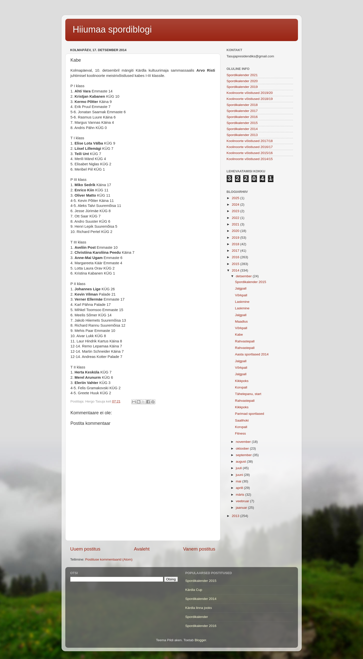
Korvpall (241, 387)
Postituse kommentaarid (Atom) (109, 559)
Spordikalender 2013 (242, 135)
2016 (236, 257)
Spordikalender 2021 (242, 75)
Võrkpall (241, 295)
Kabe (239, 334)
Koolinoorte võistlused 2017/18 (250, 141)
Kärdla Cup (193, 590)
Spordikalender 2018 (242, 105)
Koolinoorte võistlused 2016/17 (250, 147)
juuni (240, 475)
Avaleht (142, 549)
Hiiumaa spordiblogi (112, 29)
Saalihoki (242, 420)
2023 (236, 211)
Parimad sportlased (249, 414)
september (244, 455)
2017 (236, 250)
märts (240, 494)
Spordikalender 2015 (242, 123)
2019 (236, 237)
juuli (239, 468)
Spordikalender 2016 (242, 117)
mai (239, 481)
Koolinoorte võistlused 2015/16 (250, 153)
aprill (240, 488)
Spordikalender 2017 (242, 111)
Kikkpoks (241, 381)
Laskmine (242, 302)
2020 (236, 231)
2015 (236, 264)
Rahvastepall (244, 341)
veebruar (243, 501)
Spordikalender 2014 (242, 129)
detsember (244, 276)
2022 (236, 218)
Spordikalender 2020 (242, 81)
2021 (236, 224)
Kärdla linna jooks (198, 608)
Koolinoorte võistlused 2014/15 (250, 159)
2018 (236, 244)
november (244, 442)
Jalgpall (240, 288)
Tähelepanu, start (248, 394)
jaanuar (242, 507)
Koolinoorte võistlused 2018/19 (250, 99)
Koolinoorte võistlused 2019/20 (250, 93)
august (241, 461)
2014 (236, 270)
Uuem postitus (85, 549)
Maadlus (241, 321)
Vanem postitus (199, 549)
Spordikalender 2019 (242, 87)
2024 (236, 204)
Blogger (200, 640)
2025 (236, 198)
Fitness (240, 433)
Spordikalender (196, 617)
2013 (236, 516)
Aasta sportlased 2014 (251, 354)
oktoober (243, 448)
